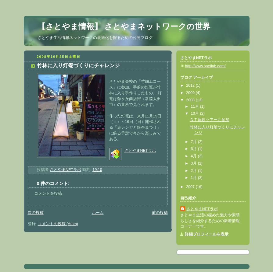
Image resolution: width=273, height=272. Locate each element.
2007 (191, 187)
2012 (191, 85)
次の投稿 (36, 213)
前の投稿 (160, 213)
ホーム (98, 213)
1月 (194, 178)
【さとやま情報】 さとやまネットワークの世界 (124, 26)
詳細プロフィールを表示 (206, 234)
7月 (194, 142)
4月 (194, 156)
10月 (195, 113)
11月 (195, 106)
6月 (194, 149)
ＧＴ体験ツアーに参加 (209, 120)
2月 (194, 171)
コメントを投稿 (48, 193)
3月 (194, 163)
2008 (191, 100)
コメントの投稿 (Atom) (58, 224)
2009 (191, 93)
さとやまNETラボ (140, 150)
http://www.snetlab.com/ (205, 66)
